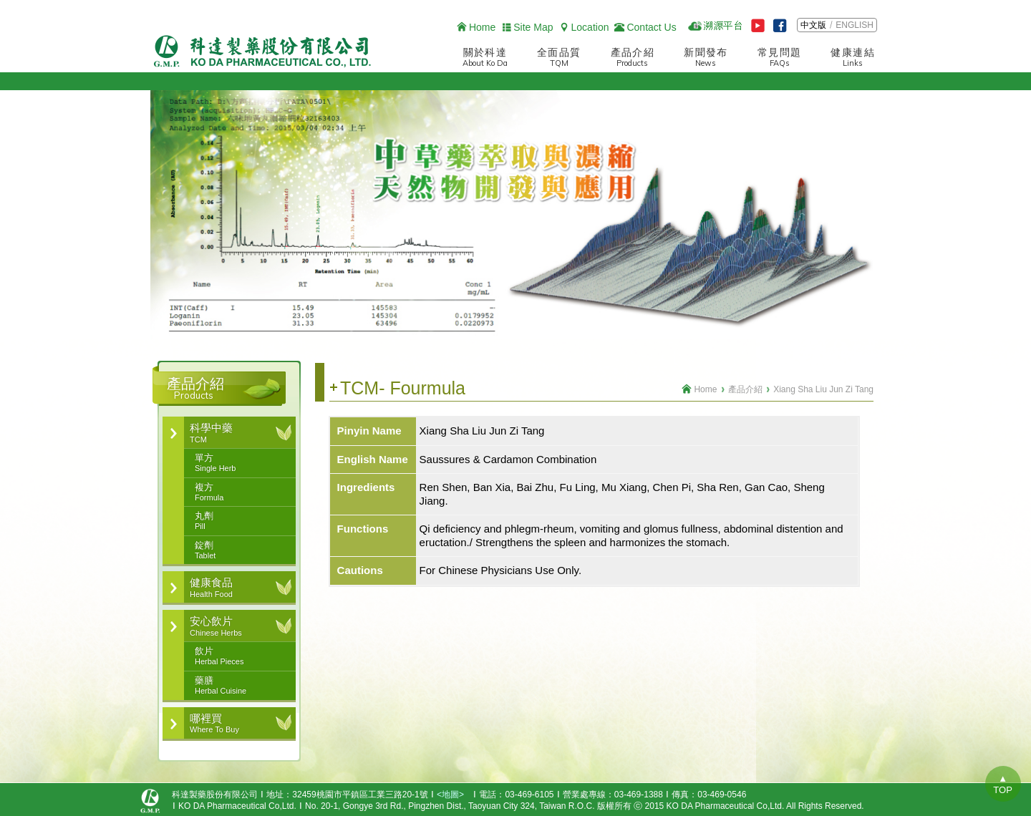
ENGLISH (854, 25)
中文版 (813, 25)
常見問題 (779, 58)
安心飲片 (232, 626)
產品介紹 (633, 58)
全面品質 (559, 58)
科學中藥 (232, 433)
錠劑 (238, 550)
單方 (238, 463)
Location (590, 27)
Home (482, 27)
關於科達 (485, 58)
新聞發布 (706, 58)
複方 (238, 492)
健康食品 (232, 587)
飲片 (238, 656)
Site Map (533, 27)
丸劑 (238, 521)
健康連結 (853, 58)
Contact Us (651, 27)
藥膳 (238, 685)
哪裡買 (232, 723)
